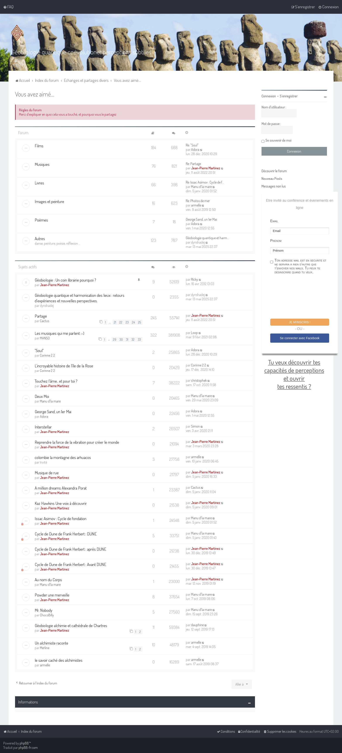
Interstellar (43, 427)
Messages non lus (274, 186)
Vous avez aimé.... (34, 94)
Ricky (194, 279)
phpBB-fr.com (28, 747)
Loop (194, 332)
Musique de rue (47, 472)
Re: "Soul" (192, 145)
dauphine (197, 625)
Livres (39, 183)
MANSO (45, 338)
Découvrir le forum (274, 171)
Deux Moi (42, 396)
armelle (196, 205)
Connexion (269, 96)
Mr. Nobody (43, 610)
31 (127, 339)
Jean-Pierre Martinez (205, 168)
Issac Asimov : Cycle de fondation (60, 518)
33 (139, 339)
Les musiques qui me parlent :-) (59, 333)
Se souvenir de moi (278, 140)
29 (114, 339)
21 (115, 322)
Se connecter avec (299, 338)
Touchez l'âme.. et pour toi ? (56, 381)
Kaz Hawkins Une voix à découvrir (61, 503)
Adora (195, 149)
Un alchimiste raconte (51, 643)
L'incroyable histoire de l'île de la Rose (64, 365)
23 (127, 322)
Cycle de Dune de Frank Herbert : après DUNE (70, 549)
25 (139, 322)
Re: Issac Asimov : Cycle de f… (205, 182)
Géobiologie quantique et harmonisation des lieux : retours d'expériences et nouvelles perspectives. (79, 297)
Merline (44, 648)
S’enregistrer (289, 96)
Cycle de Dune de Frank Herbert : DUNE (66, 533)
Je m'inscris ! (299, 322)
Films (39, 145)
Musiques (42, 164)
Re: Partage (193, 164)
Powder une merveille (52, 595)
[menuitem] (8, 7)
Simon (195, 426)
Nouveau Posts (272, 178)
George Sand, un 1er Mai (201, 219)
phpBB (24, 743)
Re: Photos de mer (198, 201)
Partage (41, 316)
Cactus (44, 321)
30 (121, 339)
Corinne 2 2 (47, 355)
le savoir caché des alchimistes (58, 660)
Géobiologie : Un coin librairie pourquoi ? (65, 280)
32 (133, 339)
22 (120, 322)
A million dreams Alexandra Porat (61, 488)
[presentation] (303, 297)
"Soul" (39, 350)
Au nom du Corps (48, 579)
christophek (199, 380)
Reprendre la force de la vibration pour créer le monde (77, 442)
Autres (40, 238)
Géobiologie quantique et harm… (207, 238)
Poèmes (41, 220)
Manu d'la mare (201, 186)
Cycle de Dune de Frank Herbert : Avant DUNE (70, 564)
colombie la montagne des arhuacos (63, 457)
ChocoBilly (47, 615)
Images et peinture (49, 201)
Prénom (276, 240)
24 (133, 322)
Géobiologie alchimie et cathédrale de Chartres (71, 625)
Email (274, 221)
